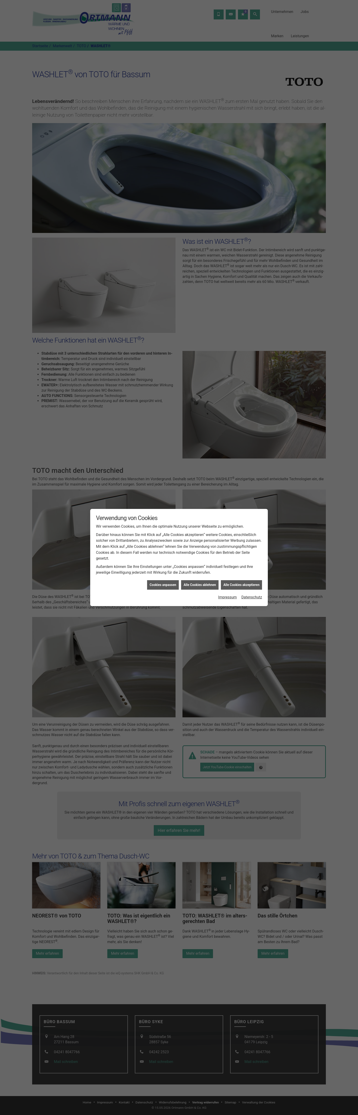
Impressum (227, 593)
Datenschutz (251, 593)
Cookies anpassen (163, 580)
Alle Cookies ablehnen (200, 580)
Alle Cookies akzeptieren (241, 580)
